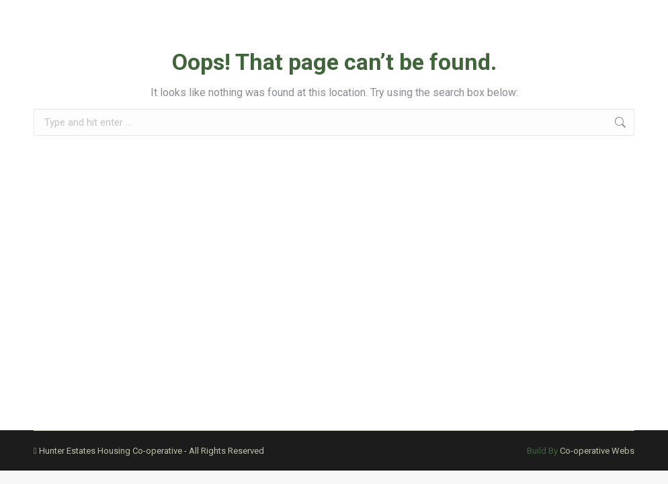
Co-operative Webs (597, 451)
